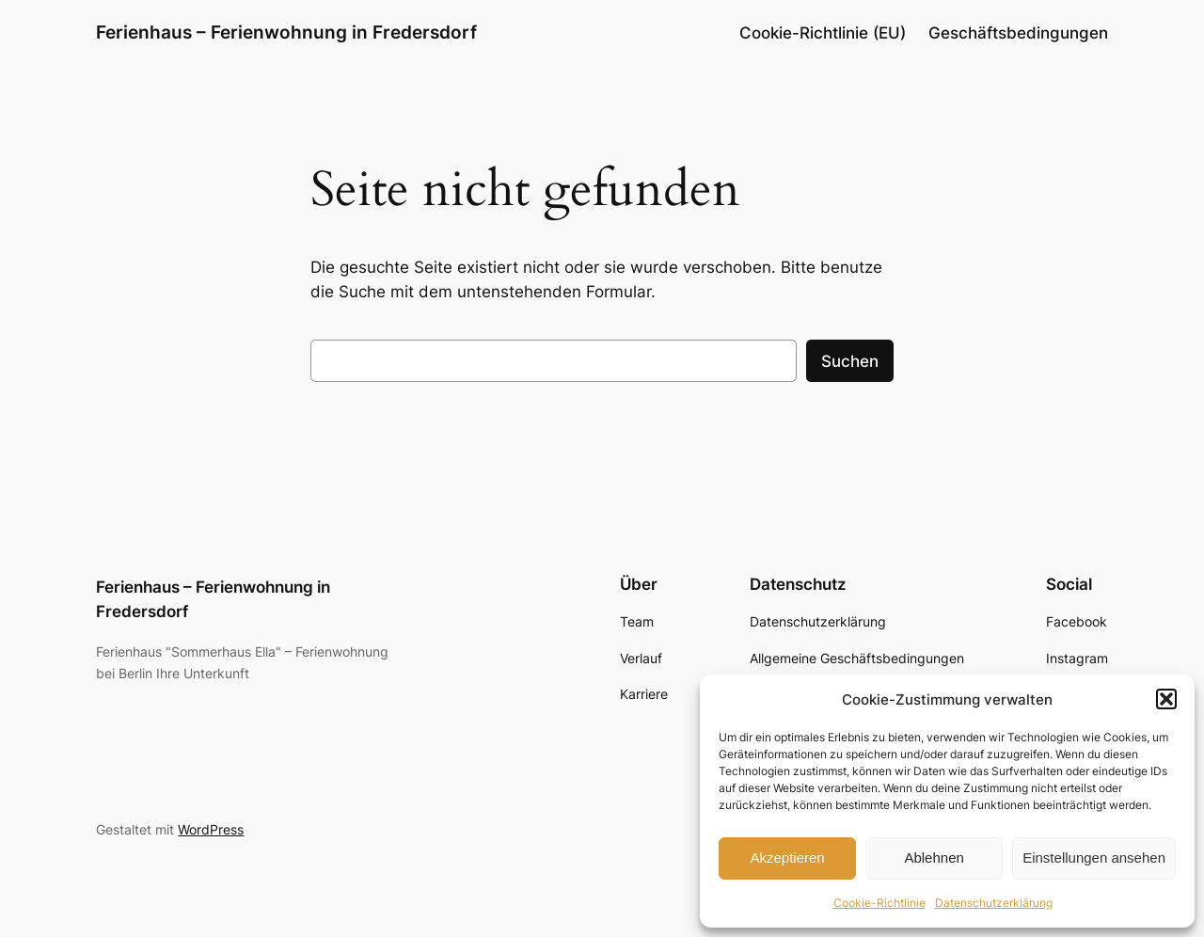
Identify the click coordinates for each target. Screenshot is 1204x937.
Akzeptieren (787, 858)
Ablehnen (933, 858)
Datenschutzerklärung (994, 903)
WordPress (211, 829)
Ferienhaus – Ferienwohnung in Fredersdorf (286, 32)
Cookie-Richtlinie (879, 903)
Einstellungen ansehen (1093, 858)
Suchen (850, 361)
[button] (1166, 699)
